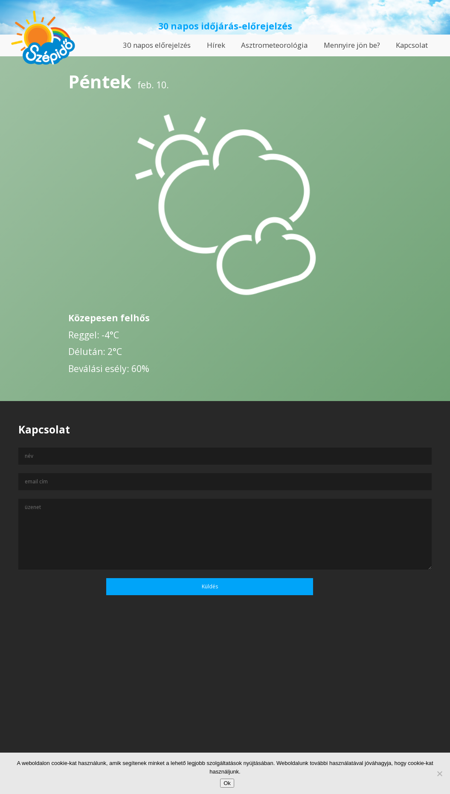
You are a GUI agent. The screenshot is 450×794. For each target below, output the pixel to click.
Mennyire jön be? (352, 45)
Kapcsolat (412, 45)
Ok (227, 783)
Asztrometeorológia (274, 45)
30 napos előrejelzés (157, 45)
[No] (439, 773)
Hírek (216, 45)
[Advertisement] (225, 711)
